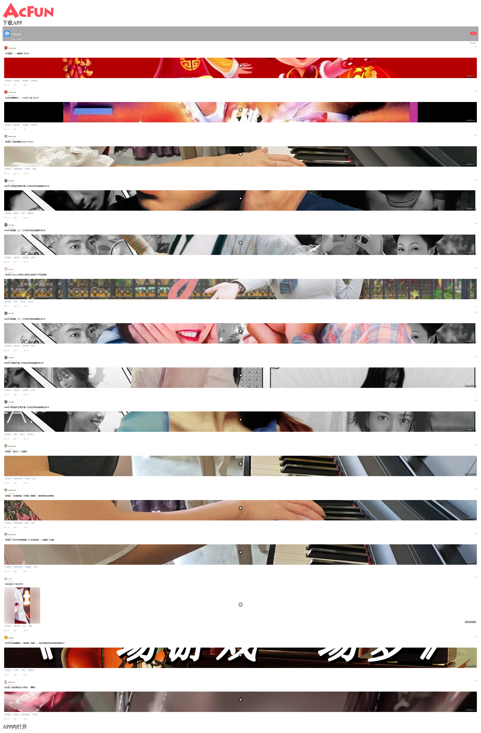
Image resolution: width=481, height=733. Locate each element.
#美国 (34, 169)
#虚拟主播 (16, 626)
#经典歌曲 (30, 213)
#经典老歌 (25, 80)
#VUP (24, 626)
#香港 (15, 434)
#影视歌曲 (28, 567)
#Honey (16, 301)
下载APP (12, 22)
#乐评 (23, 213)
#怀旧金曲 (8, 80)
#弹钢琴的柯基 (18, 169)
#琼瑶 (26, 523)
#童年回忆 (16, 80)
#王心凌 (30, 301)
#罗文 (35, 567)
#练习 (34, 478)
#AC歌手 (16, 670)
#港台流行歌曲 (25, 714)
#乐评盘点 (30, 434)
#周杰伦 (16, 213)
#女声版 (35, 714)
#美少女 (23, 301)
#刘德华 (27, 478)
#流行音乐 (16, 257)
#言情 (32, 523)
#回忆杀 (22, 434)
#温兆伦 (16, 714)
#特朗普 (27, 169)
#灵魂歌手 (31, 670)
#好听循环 (34, 80)
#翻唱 (30, 626)
